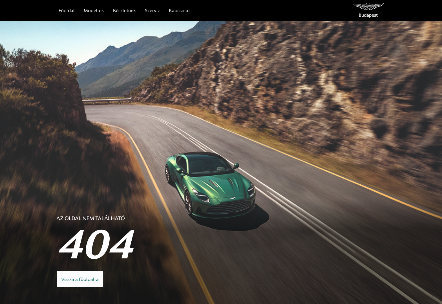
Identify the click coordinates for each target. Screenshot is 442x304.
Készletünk (124, 10)
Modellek (94, 10)
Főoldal (67, 10)
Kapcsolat (179, 10)
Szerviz (152, 10)
